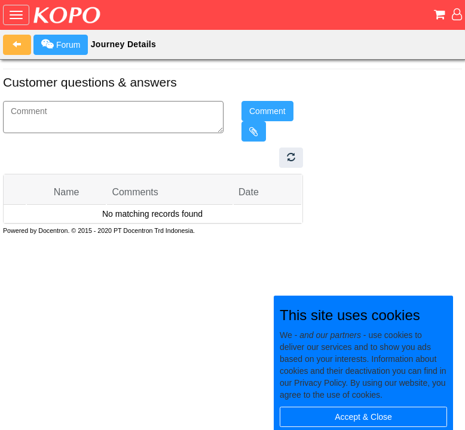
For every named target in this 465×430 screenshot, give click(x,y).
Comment (267, 111)
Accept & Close (363, 417)
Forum (60, 44)
